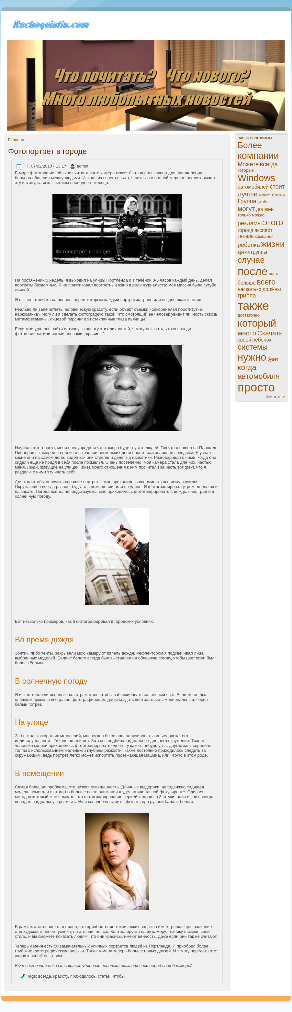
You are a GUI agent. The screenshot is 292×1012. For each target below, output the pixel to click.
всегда (44, 976)
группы (259, 252)
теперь (246, 236)
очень (243, 137)
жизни (273, 244)
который (257, 323)
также (253, 305)
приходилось (82, 976)
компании (258, 155)
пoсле (253, 271)
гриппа (247, 295)
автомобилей (253, 187)
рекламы (250, 223)
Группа (247, 201)
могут (246, 208)
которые (246, 170)
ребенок (262, 340)
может (265, 194)
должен (265, 209)
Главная (16, 139)
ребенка (249, 245)
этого (273, 222)
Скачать (270, 333)
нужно (252, 357)
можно (258, 215)
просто (256, 387)
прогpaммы (261, 137)
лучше (248, 194)
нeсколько (249, 289)
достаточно (249, 315)
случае (251, 260)
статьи (104, 976)
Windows (256, 178)
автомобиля (259, 376)
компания (264, 236)
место (247, 333)
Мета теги (276, 396)
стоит (277, 186)
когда (247, 367)
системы (253, 347)
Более (250, 145)
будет (272, 359)
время (244, 252)
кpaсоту (60, 976)
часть (274, 273)
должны (272, 289)
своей (244, 340)
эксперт (263, 230)
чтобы (119, 976)
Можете (248, 164)
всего (266, 282)
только (244, 215)
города (245, 230)
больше (247, 282)
